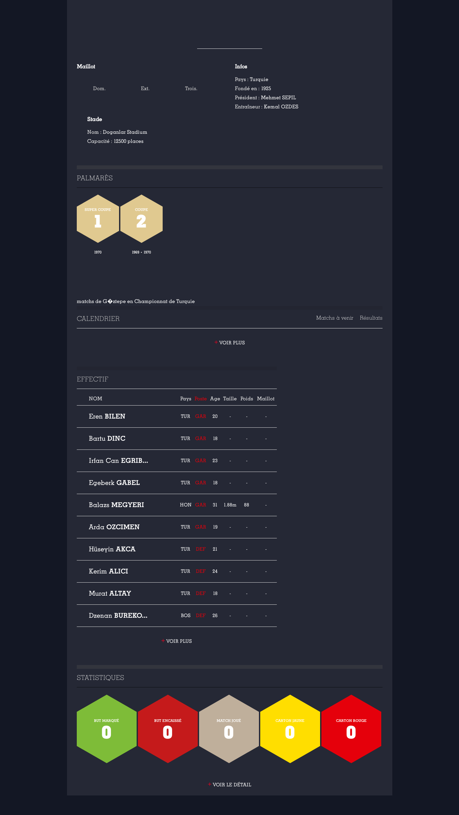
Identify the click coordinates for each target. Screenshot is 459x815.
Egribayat (120, 460)
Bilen (107, 416)
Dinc (107, 438)
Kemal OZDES (281, 107)
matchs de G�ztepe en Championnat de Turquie (136, 301)
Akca (112, 549)
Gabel (114, 482)
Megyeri (116, 505)
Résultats (371, 317)
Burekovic (120, 615)
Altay (110, 593)
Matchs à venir (334, 317)
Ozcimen (114, 527)
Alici (108, 571)
